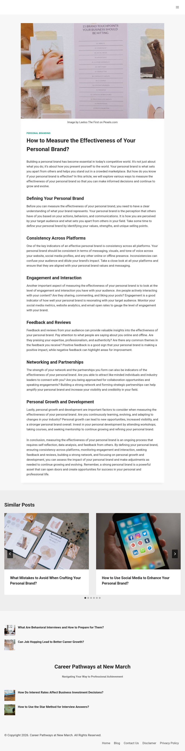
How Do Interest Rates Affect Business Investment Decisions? (60, 692)
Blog (117, 743)
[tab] (85, 598)
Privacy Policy (169, 743)
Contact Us (131, 743)
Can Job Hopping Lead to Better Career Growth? (51, 642)
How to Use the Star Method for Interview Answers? (53, 707)
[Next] (175, 554)
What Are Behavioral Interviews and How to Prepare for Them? (61, 627)
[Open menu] (177, 7)
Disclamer (149, 743)
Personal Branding (39, 133)
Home (106, 743)
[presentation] (46, 541)
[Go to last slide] (10, 554)
